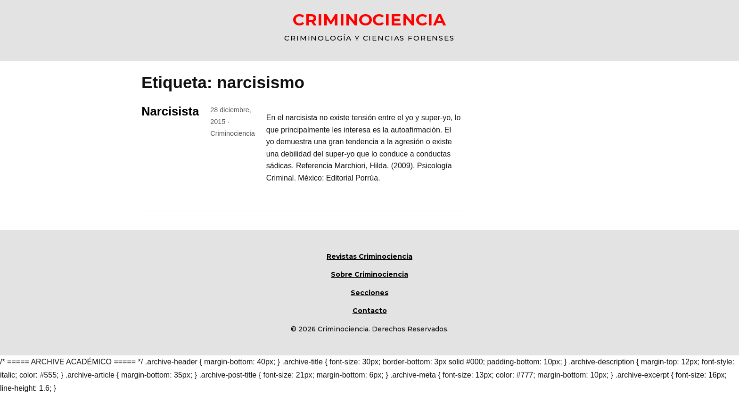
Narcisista (170, 111)
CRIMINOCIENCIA (369, 19)
